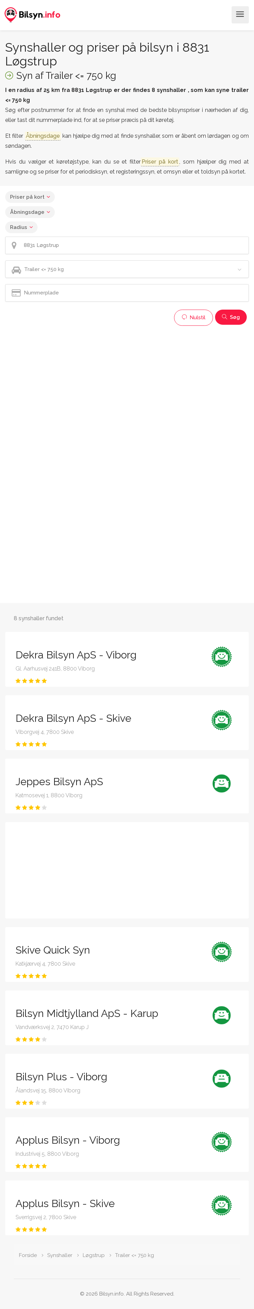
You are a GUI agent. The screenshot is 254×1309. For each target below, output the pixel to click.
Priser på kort (27, 197)
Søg (231, 317)
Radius (18, 227)
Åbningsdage (27, 212)
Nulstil (193, 317)
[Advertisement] (127, 377)
